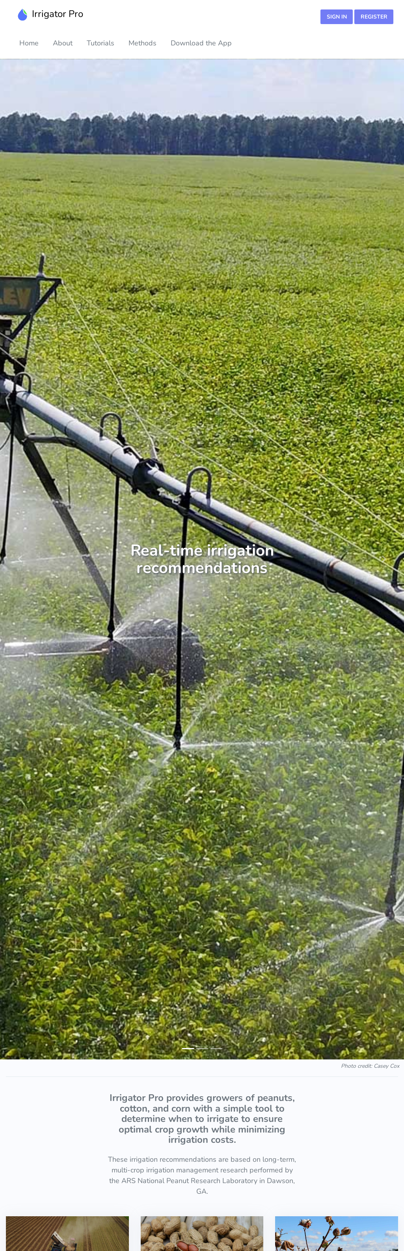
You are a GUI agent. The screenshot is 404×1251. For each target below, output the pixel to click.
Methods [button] (142, 43)
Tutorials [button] (100, 43)
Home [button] (29, 43)
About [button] (63, 43)
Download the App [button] (201, 43)
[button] (20, 559)
